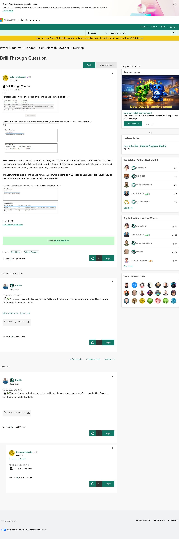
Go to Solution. (62, 240)
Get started (138, 38)
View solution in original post (16, 313)
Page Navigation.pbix (13, 224)
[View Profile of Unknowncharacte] (18, 76)
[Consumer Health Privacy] (36, 529)
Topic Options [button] (105, 64)
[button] (89, 65)
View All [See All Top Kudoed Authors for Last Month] (128, 266)
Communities (82, 20)
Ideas (70, 20)
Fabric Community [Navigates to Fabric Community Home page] (29, 20)
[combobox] (142, 33)
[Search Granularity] (97, 33)
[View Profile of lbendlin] (18, 285)
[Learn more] (133, 123)
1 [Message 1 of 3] (11, 258)
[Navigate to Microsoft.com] (7, 20)
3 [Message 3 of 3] (17, 477)
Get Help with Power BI (54, 47)
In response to (17, 459)
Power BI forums (10, 47)
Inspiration (58, 20)
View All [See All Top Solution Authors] (128, 207)
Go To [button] (172, 27)
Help (163, 26)
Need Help (15, 252)
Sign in (154, 26)
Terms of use (159, 520)
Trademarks (173, 520)
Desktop (78, 47)
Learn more (8, 10)
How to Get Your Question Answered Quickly (145, 145)
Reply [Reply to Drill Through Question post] (108, 258)
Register (143, 26)
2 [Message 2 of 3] (11, 336)
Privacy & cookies (143, 520)
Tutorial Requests (31, 252)
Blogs (95, 20)
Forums (46, 20)
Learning (105, 20)
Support (117, 20)
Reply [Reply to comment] (108, 342)
